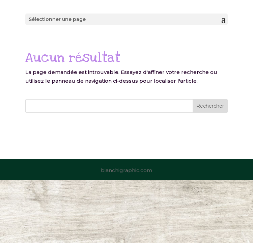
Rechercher (210, 106)
